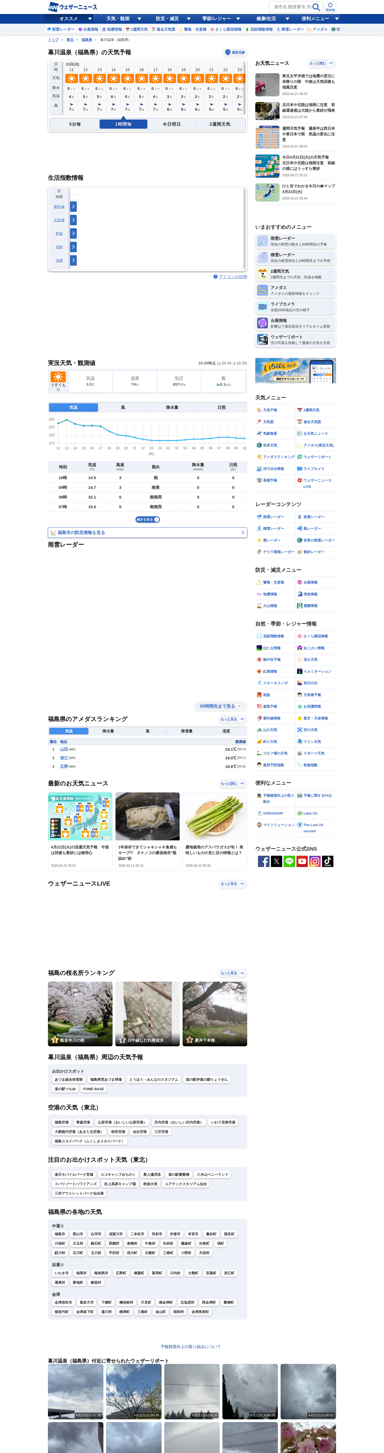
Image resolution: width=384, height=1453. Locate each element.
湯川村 (106, 1312)
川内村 (175, 1273)
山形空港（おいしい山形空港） (122, 1122)
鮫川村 (60, 1253)
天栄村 (204, 1253)
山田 (64, 749)
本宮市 (193, 1234)
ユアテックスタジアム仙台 (186, 1184)
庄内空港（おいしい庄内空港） (178, 1122)
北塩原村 (187, 1302)
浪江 (64, 758)
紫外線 (59, 206)
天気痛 (59, 220)
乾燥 (59, 233)
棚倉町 (186, 1243)
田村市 (157, 1234)
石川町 (78, 1253)
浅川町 (132, 1253)
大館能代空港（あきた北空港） (79, 1132)
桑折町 (211, 1234)
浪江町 (229, 1273)
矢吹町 (168, 1243)
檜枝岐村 (126, 1302)
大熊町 (193, 1273)
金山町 (160, 1312)
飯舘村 (96, 1282)
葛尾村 (60, 1282)
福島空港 (62, 1122)
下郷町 (106, 1302)
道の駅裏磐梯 (178, 1175)
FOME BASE (93, 1089)
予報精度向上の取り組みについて (190, 1346)
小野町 (186, 1253)
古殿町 (150, 1253)
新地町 (78, 1282)
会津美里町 (200, 1312)
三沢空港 (161, 1132)
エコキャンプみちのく (118, 1175)
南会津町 (166, 1302)
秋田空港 (118, 1132)
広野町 (121, 1273)
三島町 (142, 1312)
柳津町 (124, 1312)
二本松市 (137, 1234)
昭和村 (178, 1312)
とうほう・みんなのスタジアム (153, 1080)
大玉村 (78, 1243)
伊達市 (175, 1234)
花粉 (59, 247)
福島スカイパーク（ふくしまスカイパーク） (90, 1141)
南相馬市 (101, 1273)
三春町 (168, 1253)
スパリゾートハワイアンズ (76, 1184)
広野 (64, 766)
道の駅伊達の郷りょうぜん (207, 1080)
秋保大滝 (150, 1184)
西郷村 (114, 1243)
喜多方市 (87, 1302)
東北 (70, 40)
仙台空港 (140, 1132)
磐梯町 (229, 1302)
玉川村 (96, 1253)
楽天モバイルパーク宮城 (74, 1175)
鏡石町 (96, 1243)
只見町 (146, 1302)
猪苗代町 (62, 1312)
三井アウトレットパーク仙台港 (79, 1193)
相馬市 (81, 1273)
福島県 (87, 40)
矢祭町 (204, 1243)
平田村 (114, 1253)
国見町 (229, 1234)
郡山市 (78, 1234)
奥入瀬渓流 (152, 1175)
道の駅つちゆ (65, 1089)
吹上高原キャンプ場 (120, 1184)
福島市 (60, 1234)
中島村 (150, 1243)
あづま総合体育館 (69, 1080)
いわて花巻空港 (223, 1122)
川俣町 (60, 1243)
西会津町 (209, 1302)
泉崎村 (132, 1243)
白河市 (96, 1234)
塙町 (220, 1243)
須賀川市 (116, 1234)
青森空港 (83, 1122)
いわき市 (62, 1273)
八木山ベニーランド (212, 1175)
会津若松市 (63, 1302)
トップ (53, 40)
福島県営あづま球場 (106, 1080)
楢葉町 (139, 1273)
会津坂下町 (85, 1312)
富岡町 (157, 1273)
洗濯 (59, 260)
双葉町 (211, 1273)
